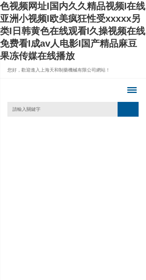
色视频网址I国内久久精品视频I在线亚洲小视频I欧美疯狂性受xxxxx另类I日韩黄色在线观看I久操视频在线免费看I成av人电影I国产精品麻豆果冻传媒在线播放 (72, 31)
